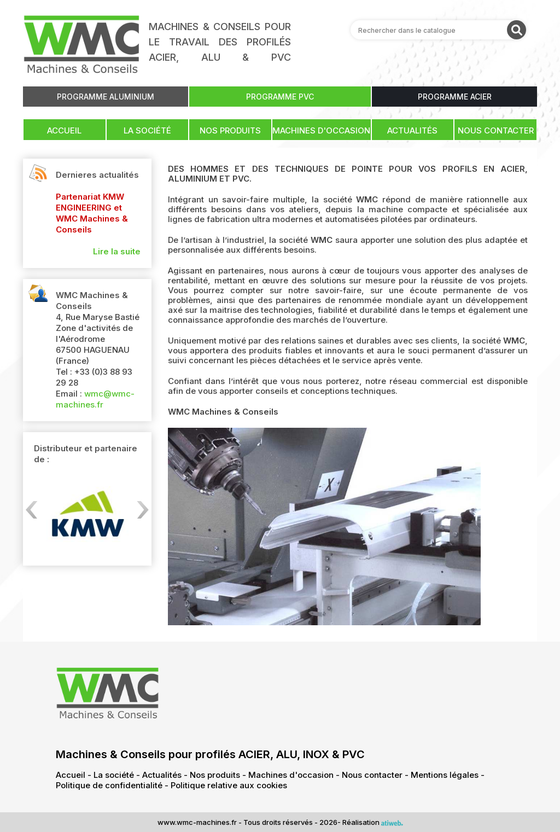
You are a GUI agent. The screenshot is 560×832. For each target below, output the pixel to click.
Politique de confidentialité (109, 785)
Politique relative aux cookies (229, 785)
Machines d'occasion (321, 130)
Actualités (412, 130)
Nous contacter (496, 130)
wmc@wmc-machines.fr (95, 399)
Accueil (64, 130)
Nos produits (230, 130)
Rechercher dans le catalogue (407, 30)
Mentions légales (445, 775)
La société (147, 130)
